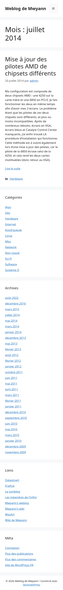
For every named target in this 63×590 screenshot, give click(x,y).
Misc (8, 241)
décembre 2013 (15, 338)
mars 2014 (12, 326)
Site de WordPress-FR (19, 565)
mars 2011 (12, 395)
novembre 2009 (15, 452)
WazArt (10, 514)
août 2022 (11, 298)
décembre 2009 (15, 446)
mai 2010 (11, 429)
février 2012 (13, 361)
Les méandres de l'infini (21, 497)
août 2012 (11, 355)
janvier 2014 (13, 332)
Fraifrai (9, 486)
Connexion (12, 548)
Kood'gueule (13, 230)
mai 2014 (11, 321)
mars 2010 (12, 435)
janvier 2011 (13, 406)
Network (10, 247)
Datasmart (12, 480)
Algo (8, 207)
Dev (7, 213)
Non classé (12, 253)
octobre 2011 (14, 372)
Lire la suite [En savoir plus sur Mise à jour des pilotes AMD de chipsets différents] (12, 168)
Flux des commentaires (20, 559)
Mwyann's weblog (17, 503)
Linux (8, 236)
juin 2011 (11, 378)
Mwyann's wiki (14, 509)
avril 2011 (11, 389)
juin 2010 (11, 424)
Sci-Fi (8, 259)
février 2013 (13, 349)
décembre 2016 (15, 303)
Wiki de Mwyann (16, 520)
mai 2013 (11, 343)
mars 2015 (12, 309)
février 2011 (13, 401)
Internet (10, 224)
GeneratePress (31, 584)
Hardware (16, 179)
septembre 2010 (16, 418)
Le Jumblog (12, 491)
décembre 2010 (15, 412)
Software (11, 264)
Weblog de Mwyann (25, 8)
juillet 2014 (12, 315)
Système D (12, 270)
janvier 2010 (13, 441)
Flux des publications (19, 554)
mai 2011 (11, 383)
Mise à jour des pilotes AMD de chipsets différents (30, 66)
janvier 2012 (13, 366)
